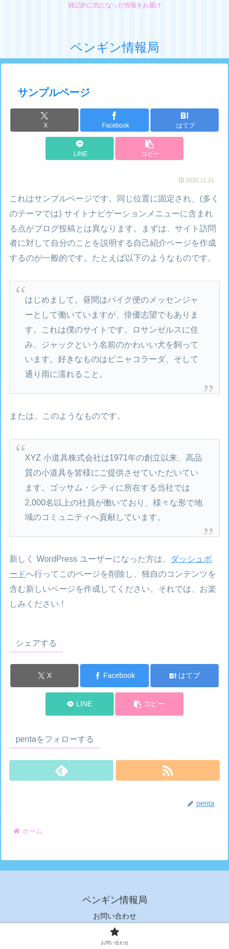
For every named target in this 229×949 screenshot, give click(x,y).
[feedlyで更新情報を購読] (61, 770)
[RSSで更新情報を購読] (168, 770)
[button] (149, 148)
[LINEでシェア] (79, 148)
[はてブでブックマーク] (184, 120)
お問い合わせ (114, 916)
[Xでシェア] (44, 120)
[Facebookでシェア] (114, 120)
